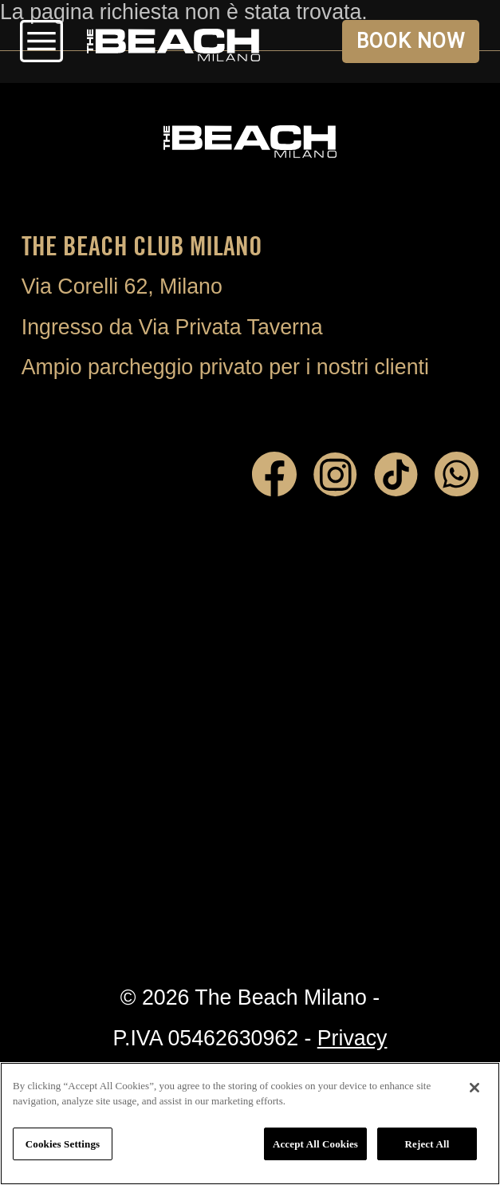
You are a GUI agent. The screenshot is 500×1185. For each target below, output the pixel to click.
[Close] (474, 1087)
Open (41, 41)
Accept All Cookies (315, 1144)
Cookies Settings (63, 1144)
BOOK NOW (410, 41)
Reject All (427, 1144)
